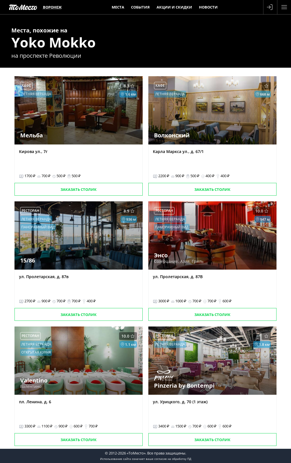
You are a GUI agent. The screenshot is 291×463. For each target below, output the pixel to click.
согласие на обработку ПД (172, 459)
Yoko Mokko (53, 42)
